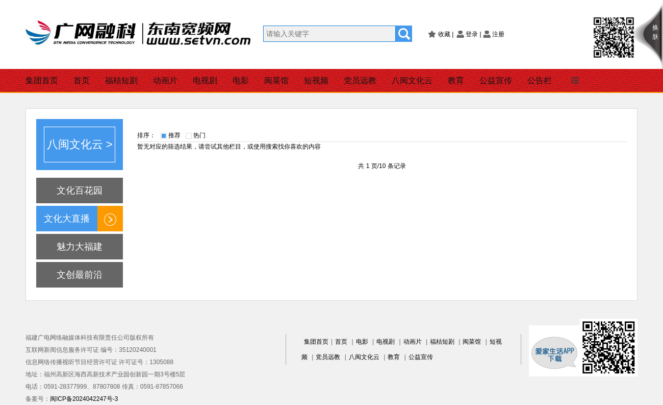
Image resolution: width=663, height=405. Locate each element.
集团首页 (42, 80)
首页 (81, 80)
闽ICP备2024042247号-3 (84, 398)
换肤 (655, 32)
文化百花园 (80, 190)
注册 (498, 34)
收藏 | (445, 34)
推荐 (174, 135)
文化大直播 (67, 218)
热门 (199, 135)
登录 (472, 34)
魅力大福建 (80, 247)
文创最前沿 (80, 275)
